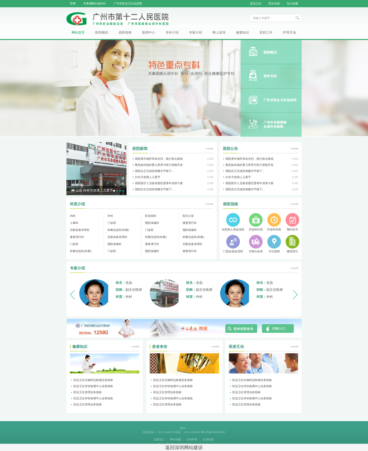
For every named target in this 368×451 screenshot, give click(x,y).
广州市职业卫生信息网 (128, 3)
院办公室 (188, 216)
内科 (73, 216)
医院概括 (101, 32)
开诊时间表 (274, 229)
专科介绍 (172, 32)
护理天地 (289, 32)
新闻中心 (148, 32)
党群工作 (265, 32)
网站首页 (78, 32)
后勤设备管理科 (80, 230)
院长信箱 (274, 3)
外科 (110, 216)
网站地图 (175, 439)
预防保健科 (152, 223)
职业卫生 (255, 3)
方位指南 (274, 251)
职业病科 (150, 216)
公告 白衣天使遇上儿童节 (94, 190)
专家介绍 (195, 32)
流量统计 (159, 439)
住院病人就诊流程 (233, 229)
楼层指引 (292, 251)
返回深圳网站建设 (184, 447)
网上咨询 (219, 32)
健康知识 (242, 32)
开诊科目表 (256, 229)
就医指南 (125, 32)
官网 (73, 3)
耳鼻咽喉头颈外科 (94, 3)
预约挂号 (292, 229)
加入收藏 (292, 3)
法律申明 (191, 439)
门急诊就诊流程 (233, 251)
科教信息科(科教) (118, 230)
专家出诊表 (256, 251)
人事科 (74, 223)
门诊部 (111, 223)
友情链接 (208, 439)
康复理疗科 (190, 223)
